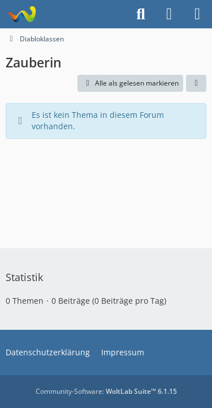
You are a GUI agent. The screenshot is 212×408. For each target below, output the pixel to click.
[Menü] (197, 14)
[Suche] (140, 14)
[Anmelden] (169, 14)
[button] (196, 83)
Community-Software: (106, 391)
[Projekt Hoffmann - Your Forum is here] (21, 14)
